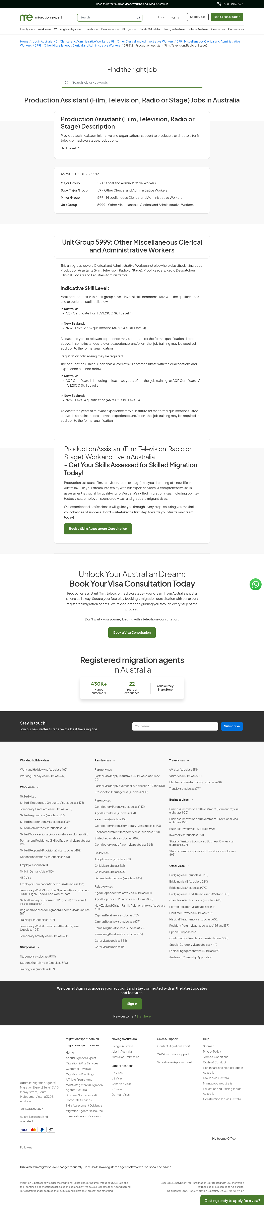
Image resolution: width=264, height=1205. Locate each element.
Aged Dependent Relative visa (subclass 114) (123, 893)
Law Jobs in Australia (216, 1078)
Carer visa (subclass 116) (110, 947)
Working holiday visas (67, 29)
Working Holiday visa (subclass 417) (42, 776)
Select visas (197, 17)
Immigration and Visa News (83, 1116)
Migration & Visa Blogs (80, 1074)
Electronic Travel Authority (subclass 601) (195, 782)
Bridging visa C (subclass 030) (188, 875)
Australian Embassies (125, 1057)
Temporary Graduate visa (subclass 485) (46, 809)
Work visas (44, 29)
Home (24, 41)
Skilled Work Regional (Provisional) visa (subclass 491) (54, 834)
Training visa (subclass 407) (37, 920)
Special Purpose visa (182, 932)
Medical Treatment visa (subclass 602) (193, 919)
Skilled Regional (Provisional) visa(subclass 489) (50, 850)
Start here (143, 1016)
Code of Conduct (214, 1062)
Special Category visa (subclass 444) (193, 945)
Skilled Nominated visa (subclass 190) (44, 828)
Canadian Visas (121, 1084)
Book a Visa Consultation (132, 632)
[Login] (162, 17)
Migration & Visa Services (82, 1063)
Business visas (110, 29)
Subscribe (232, 726)
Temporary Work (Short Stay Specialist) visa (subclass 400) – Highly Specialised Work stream (54, 892)
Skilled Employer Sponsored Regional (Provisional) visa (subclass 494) (53, 902)
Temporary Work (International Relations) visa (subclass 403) (49, 928)
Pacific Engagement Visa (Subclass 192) (194, 951)
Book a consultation (227, 17)
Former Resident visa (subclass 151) (191, 907)
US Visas (117, 1078)
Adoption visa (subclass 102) (113, 859)
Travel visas (91, 29)
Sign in (132, 1003)
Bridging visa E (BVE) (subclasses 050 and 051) (199, 894)
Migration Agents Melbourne (84, 1111)
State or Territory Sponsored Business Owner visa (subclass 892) (201, 843)
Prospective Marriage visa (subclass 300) (121, 792)
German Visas (121, 1095)
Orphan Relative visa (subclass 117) (117, 915)
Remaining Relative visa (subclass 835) (119, 928)
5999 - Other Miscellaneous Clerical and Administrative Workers (78, 45)
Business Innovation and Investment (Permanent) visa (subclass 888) (204, 811)
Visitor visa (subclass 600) (185, 776)
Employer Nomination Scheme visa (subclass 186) (52, 884)
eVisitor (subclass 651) (183, 769)
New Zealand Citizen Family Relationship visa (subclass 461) (130, 907)
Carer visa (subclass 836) (111, 940)
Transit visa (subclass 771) (185, 788)
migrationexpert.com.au (82, 1039)
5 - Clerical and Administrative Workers (82, 41)
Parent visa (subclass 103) (111, 819)
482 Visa (25, 878)
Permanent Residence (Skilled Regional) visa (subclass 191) (55, 842)
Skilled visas (28, 796)
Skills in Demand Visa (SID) (37, 871)
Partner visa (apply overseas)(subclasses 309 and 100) (130, 786)
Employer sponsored (34, 865)
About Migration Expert (81, 1058)
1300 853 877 (230, 4)
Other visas (177, 866)
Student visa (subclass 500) (38, 956)
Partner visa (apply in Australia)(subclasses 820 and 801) (127, 778)
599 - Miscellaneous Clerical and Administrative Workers (139, 197)
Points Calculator (150, 29)
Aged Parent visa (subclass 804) (115, 813)
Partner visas (103, 769)
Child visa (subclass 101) (110, 865)
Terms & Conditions (215, 1057)
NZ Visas (117, 1089)
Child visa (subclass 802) (110, 872)
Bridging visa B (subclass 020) (188, 881)
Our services (236, 29)
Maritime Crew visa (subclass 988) (191, 913)
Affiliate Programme (79, 1079)
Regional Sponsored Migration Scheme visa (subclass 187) (54, 912)
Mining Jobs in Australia (217, 1083)
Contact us (218, 29)
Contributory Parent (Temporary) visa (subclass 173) (128, 826)
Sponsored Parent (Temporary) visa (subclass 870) (127, 832)
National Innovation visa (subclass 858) (45, 857)
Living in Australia (174, 29)
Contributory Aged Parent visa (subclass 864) (124, 844)
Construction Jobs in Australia (222, 1099)
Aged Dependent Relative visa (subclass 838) (124, 899)
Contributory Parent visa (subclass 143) (120, 807)
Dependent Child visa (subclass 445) (118, 878)
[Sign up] (174, 17)
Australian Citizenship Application (190, 957)
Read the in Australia (132, 4)
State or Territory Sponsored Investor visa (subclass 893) (202, 853)
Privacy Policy (212, 1051)
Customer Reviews (78, 1069)
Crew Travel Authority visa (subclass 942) (195, 900)
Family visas (27, 29)
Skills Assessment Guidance (84, 1105)
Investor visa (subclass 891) (186, 835)
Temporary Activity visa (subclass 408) (44, 936)
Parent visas (103, 800)
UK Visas (117, 1073)
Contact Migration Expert (173, 1046)
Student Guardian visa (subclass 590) (44, 963)
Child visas (102, 853)
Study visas (129, 29)
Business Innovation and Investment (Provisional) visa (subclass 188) (203, 821)
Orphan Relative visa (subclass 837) (117, 921)
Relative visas (104, 886)
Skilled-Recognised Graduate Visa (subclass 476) (52, 803)
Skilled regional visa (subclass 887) (42, 815)
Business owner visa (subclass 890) (192, 829)
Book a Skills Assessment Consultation (98, 528)
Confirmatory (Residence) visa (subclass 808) (198, 938)
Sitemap (208, 1046)
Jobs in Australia (198, 29)
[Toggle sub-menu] (52, 760)
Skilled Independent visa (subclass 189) (45, 822)
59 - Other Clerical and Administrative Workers (142, 41)
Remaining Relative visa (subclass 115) (119, 934)
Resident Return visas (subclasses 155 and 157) (199, 925)
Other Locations (122, 1066)
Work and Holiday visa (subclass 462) (43, 769)
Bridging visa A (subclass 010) (188, 888)
